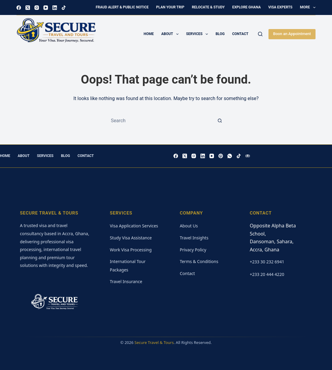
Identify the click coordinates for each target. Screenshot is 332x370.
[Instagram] (36, 7)
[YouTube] (45, 7)
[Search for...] (160, 120)
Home (149, 34)
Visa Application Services (134, 226)
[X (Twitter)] (27, 7)
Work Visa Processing (131, 250)
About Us (189, 226)
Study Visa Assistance (131, 238)
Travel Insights (194, 238)
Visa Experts (280, 7)
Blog (219, 34)
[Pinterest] (220, 156)
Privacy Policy (193, 250)
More (308, 7)
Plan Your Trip (170, 7)
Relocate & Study (208, 7)
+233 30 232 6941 (267, 262)
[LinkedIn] (54, 7)
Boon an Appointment (292, 33)
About (171, 34)
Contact (240, 34)
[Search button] (220, 120)
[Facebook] (18, 7)
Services (198, 34)
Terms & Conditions (199, 261)
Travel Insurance (126, 281)
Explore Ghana (246, 7)
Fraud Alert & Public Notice (122, 7)
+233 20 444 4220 (267, 274)
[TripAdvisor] (247, 156)
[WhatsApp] (229, 156)
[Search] (260, 34)
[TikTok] (63, 7)
